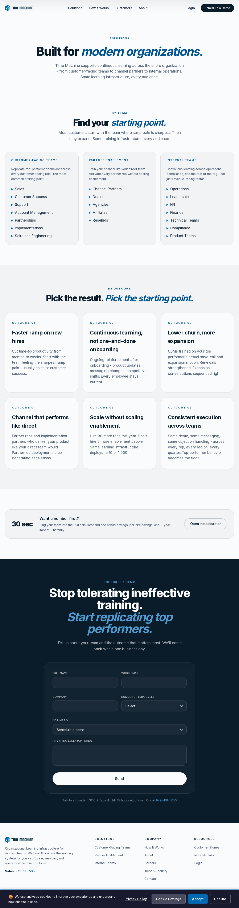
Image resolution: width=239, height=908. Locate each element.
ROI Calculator (204, 855)
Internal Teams (105, 863)
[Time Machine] (45, 840)
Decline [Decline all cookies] (220, 899)
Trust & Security (155, 871)
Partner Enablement (109, 855)
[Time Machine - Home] (19, 8)
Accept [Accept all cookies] (197, 899)
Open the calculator (205, 528)
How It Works (99, 8)
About (143, 8)
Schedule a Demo (217, 8)
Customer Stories (206, 847)
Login (190, 8)
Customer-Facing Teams (113, 847)
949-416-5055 (26, 871)
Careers (150, 863)
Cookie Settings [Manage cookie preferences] (168, 899)
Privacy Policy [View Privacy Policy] (136, 899)
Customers (123, 8)
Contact (150, 879)
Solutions (75, 8)
